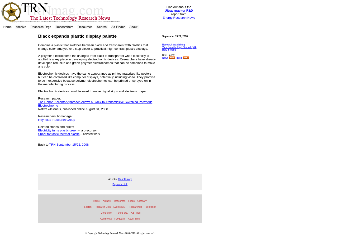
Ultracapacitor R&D (179, 10)
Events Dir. (119, 207)
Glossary (142, 201)
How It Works (169, 50)
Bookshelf (151, 207)
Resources (119, 201)
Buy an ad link (120, 184)
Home (96, 201)
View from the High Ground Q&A (179, 47)
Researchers (135, 207)
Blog (179, 58)
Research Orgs (103, 207)
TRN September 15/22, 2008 (69, 144)
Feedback (119, 218)
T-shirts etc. (122, 213)
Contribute (106, 213)
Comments (106, 218)
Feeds (131, 201)
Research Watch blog (173, 44)
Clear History (125, 179)
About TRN (134, 218)
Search (88, 207)
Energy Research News (179, 17)
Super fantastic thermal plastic (59, 134)
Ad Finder (136, 213)
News (165, 58)
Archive (107, 201)
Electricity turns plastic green (57, 130)
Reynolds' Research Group (56, 120)
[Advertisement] (17, 103)
